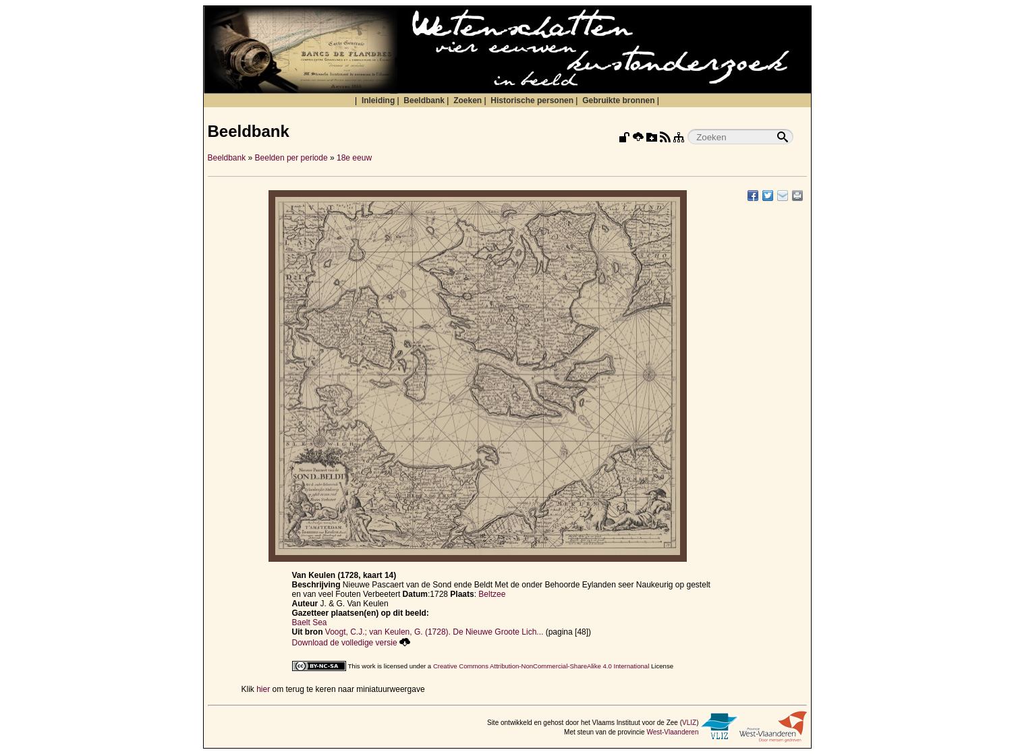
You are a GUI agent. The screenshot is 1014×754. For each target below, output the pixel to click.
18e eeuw (354, 158)
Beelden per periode (291, 158)
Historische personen (531, 100)
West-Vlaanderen (672, 732)
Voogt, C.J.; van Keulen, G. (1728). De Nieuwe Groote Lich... (434, 632)
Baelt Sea (309, 622)
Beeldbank (424, 100)
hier (263, 689)
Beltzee (491, 594)
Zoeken (467, 100)
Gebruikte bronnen (618, 100)
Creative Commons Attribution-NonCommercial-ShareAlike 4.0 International (541, 666)
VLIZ (689, 722)
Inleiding (378, 100)
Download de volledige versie (351, 642)
